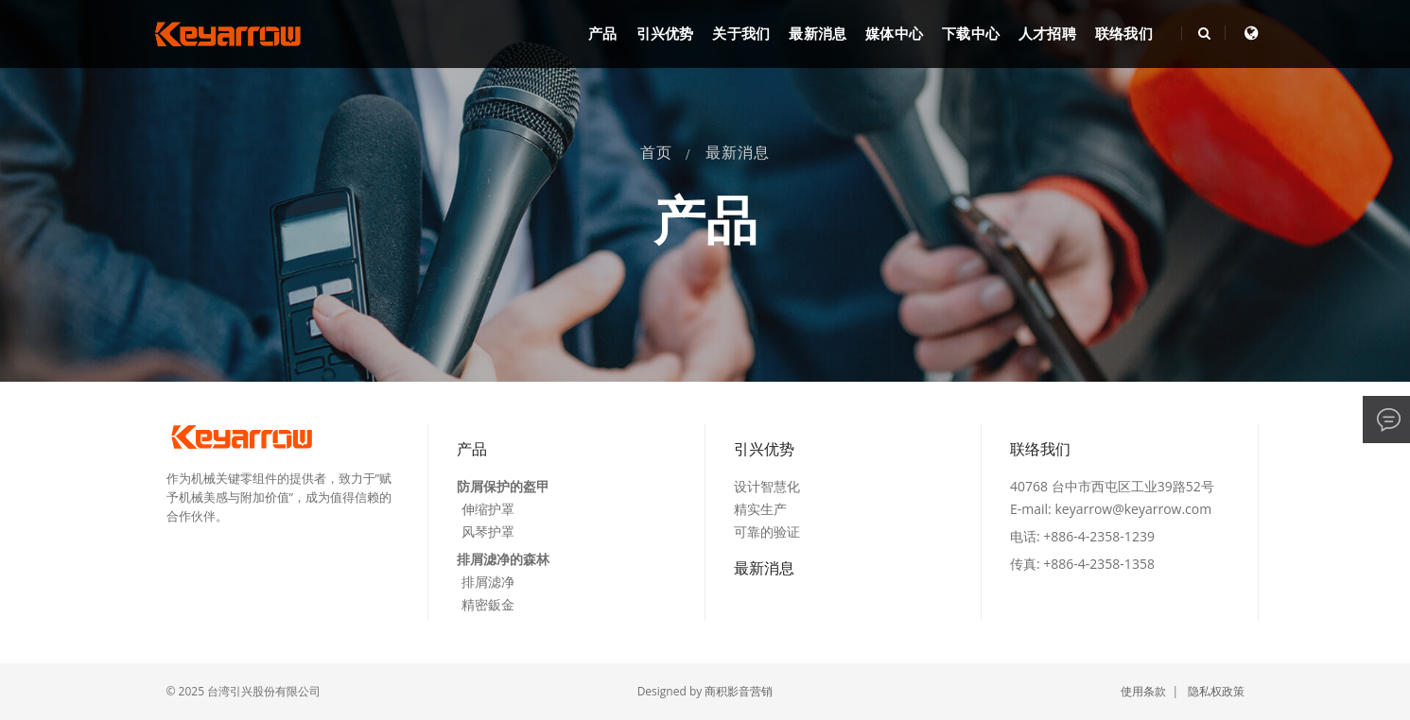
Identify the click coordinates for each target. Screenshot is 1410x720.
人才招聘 (1047, 34)
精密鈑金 (487, 604)
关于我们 (741, 34)
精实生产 (760, 509)
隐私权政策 (1216, 691)
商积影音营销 (739, 691)
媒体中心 (894, 34)
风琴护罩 (487, 531)
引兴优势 (665, 34)
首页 (656, 153)
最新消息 (817, 34)
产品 (602, 34)
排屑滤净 (487, 582)
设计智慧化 (767, 486)
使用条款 (1143, 691)
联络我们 (1124, 34)
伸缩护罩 (487, 509)
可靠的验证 (767, 531)
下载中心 (971, 34)
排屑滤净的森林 (503, 559)
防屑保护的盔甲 (503, 486)
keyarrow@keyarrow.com (1132, 509)
